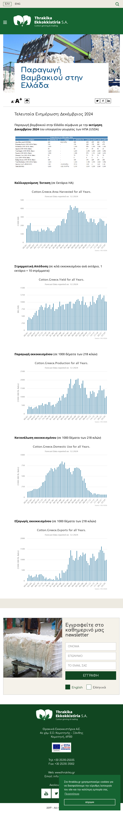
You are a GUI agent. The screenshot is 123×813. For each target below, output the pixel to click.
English (77, 687)
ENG (17, 4)
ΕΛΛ (7, 4)
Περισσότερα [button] (72, 793)
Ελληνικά (99, 687)
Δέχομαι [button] (89, 802)
